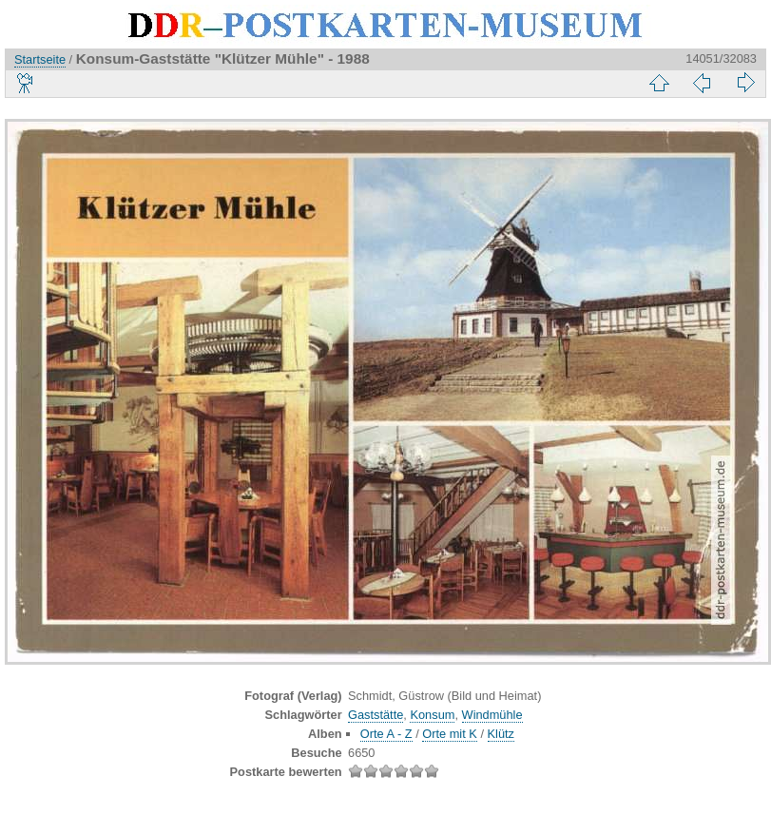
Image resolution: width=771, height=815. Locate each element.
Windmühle (492, 715)
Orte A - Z (386, 734)
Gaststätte (375, 715)
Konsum (432, 715)
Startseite (40, 59)
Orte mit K (449, 734)
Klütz (501, 734)
